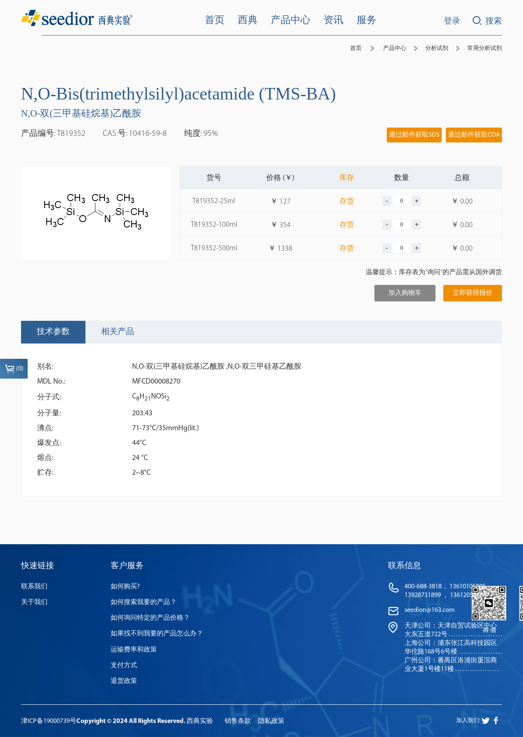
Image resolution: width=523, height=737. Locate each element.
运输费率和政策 (134, 650)
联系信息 (404, 566)
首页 (356, 48)
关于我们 (34, 602)
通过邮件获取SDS (414, 135)
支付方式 (124, 665)
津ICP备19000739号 (48, 721)
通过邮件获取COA (474, 135)
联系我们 (34, 586)
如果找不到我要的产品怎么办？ (157, 633)
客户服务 (127, 566)
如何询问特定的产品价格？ (150, 618)
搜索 (487, 21)
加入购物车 (404, 293)
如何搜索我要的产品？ (144, 602)
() (14, 368)
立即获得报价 (472, 293)
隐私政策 (271, 721)
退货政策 (124, 681)
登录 (452, 21)
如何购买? (125, 586)
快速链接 (37, 566)
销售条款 (238, 721)
